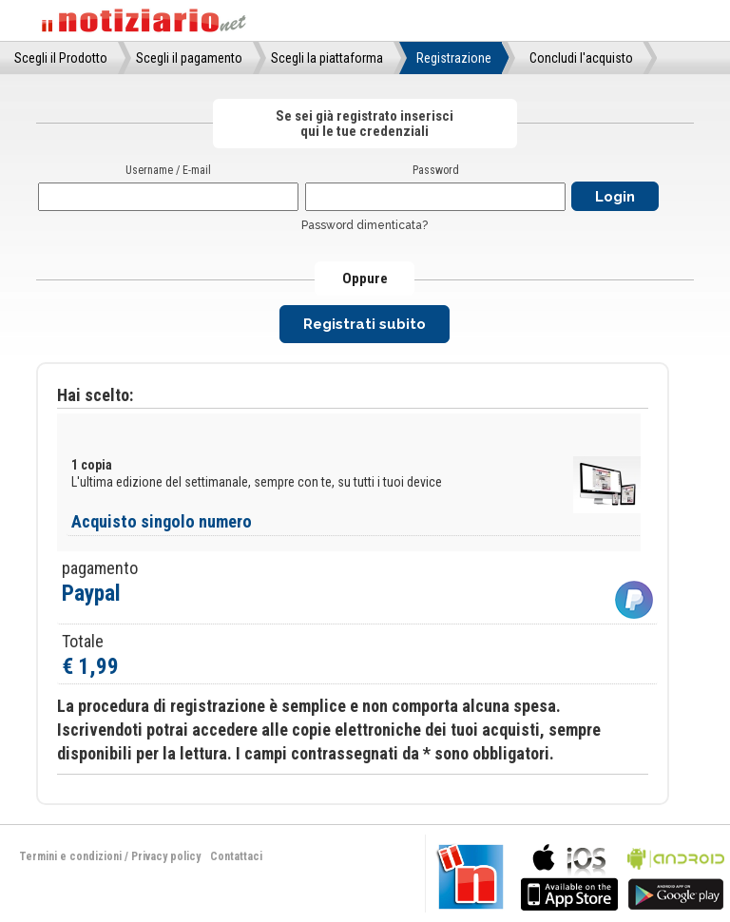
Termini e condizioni (70, 856)
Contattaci (236, 856)
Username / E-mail (168, 170)
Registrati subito (364, 324)
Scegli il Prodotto (60, 58)
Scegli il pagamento (189, 58)
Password (436, 170)
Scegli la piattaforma (327, 58)
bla (569, 875)
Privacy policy (166, 856)
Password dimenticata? (364, 225)
